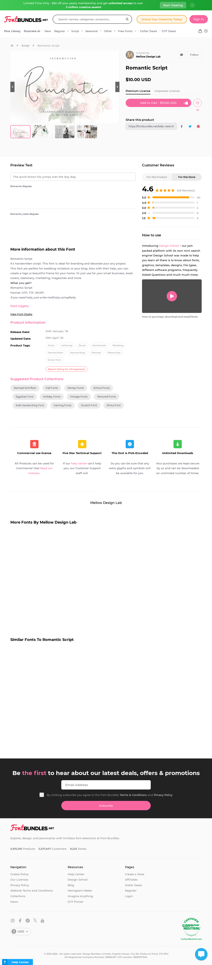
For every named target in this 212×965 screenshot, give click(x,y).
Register (130, 890)
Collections (17, 896)
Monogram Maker (80, 890)
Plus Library (12, 31)
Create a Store (134, 874)
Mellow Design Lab (148, 56)
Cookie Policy (19, 874)
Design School (169, 245)
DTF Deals (169, 31)
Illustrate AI (32, 31)
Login (129, 896)
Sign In (198, 19)
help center (79, 463)
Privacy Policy (163, 795)
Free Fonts (125, 31)
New (48, 31)
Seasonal (91, 31)
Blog (71, 885)
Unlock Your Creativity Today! (161, 19)
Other (108, 31)
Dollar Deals (148, 31)
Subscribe (106, 805)
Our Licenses (19, 879)
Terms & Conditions (133, 795)
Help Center (76, 874)
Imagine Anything (80, 896)
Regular (59, 31)
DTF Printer (75, 901)
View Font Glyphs (21, 314)
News (14, 901)
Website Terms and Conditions (31, 890)
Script (75, 31)
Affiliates (131, 879)
